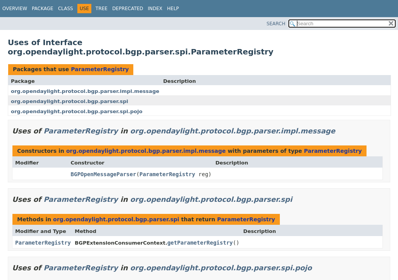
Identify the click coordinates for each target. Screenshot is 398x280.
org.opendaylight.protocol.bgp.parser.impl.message (85, 91)
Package (42, 8)
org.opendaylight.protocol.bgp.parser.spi (69, 101)
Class (65, 8)
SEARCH (276, 23)
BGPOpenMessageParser (103, 174)
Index (155, 8)
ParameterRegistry (100, 69)
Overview (14, 8)
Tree (102, 8)
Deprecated (127, 8)
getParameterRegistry (200, 243)
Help (173, 8)
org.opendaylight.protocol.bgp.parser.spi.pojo (76, 111)
